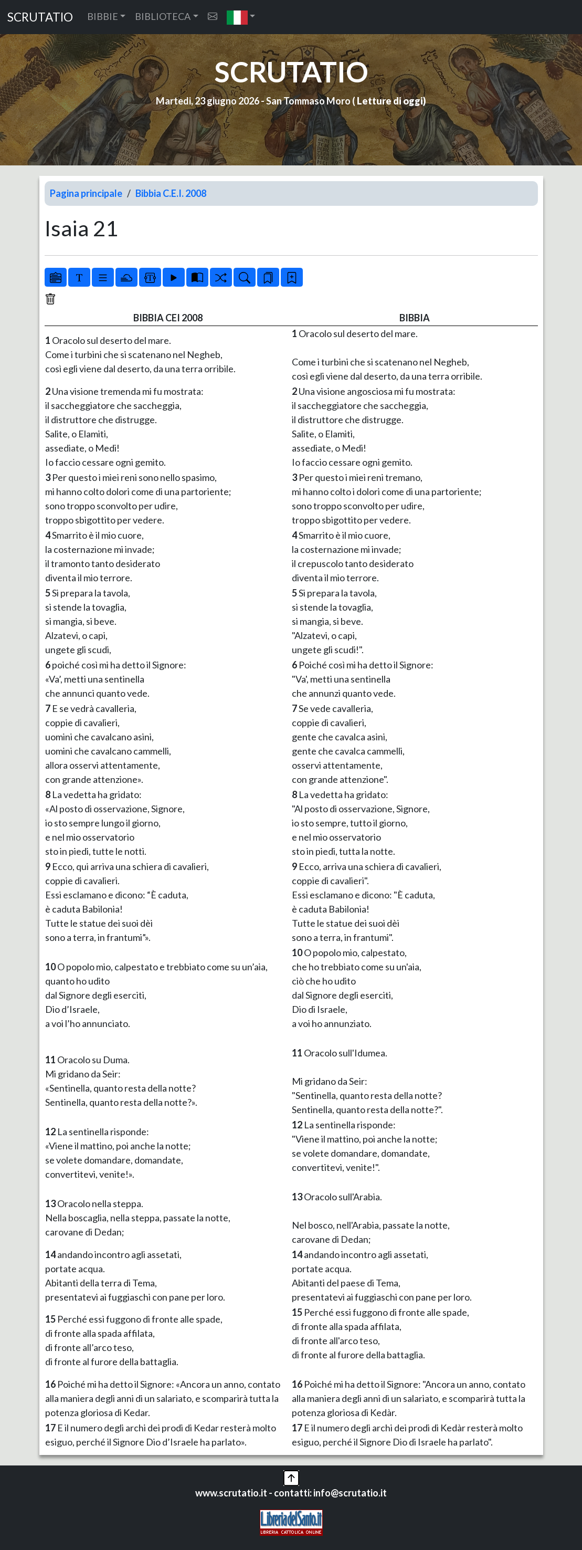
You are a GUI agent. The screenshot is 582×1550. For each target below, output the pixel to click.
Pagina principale (86, 193)
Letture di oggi (390, 101)
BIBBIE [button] (102, 16)
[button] (241, 17)
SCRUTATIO (40, 17)
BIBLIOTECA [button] (163, 16)
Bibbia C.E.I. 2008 (170, 193)
